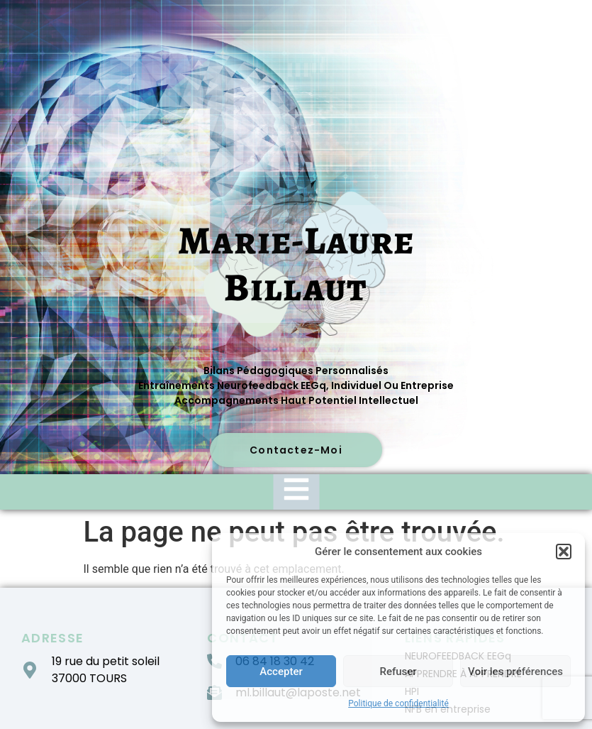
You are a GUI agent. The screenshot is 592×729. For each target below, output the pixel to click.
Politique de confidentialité (398, 703)
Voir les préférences (515, 671)
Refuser (397, 671)
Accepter (280, 671)
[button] (564, 551)
